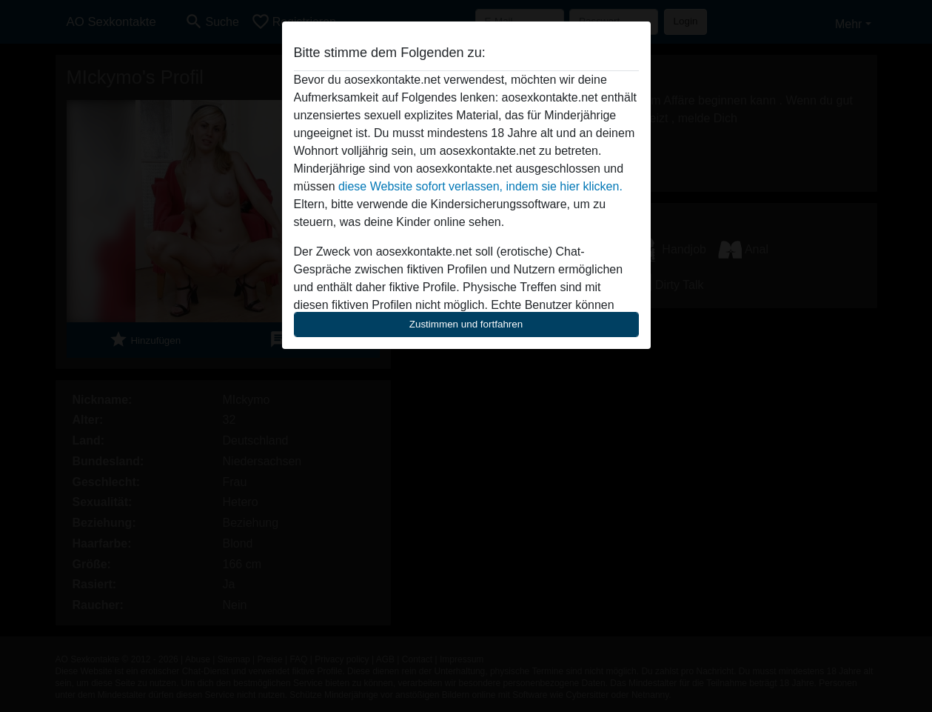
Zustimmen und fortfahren (466, 324)
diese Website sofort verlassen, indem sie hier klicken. (480, 186)
